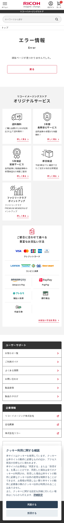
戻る (32, 69)
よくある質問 (11, 370)
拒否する (32, 513)
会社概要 (9, 426)
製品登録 (9, 388)
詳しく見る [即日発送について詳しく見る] (52, 176)
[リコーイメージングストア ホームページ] (5, 27)
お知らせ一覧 (11, 353)
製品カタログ (11, 396)
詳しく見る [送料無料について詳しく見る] (21, 139)
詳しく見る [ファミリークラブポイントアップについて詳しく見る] (21, 216)
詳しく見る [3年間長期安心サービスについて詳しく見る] (52, 139)
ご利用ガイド (11, 362)
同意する (32, 504)
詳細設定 (38, 495)
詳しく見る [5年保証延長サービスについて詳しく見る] (21, 176)
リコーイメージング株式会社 (19, 417)
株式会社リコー (13, 435)
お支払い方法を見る (47, 320)
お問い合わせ (11, 379)
